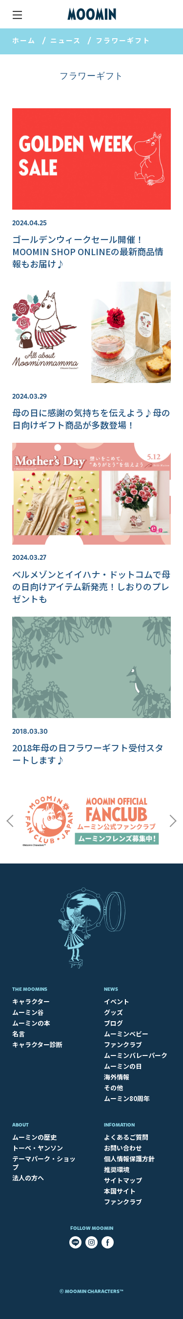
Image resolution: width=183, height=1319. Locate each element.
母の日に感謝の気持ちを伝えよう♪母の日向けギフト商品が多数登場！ (91, 418)
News (111, 989)
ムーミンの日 (123, 1066)
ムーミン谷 (28, 1012)
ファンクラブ (123, 1044)
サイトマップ (123, 1180)
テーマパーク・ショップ (44, 1162)
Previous (10, 821)
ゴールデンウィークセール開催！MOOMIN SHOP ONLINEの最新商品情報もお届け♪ (87, 251)
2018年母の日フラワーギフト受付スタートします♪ (87, 753)
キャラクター (31, 1001)
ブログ (113, 1023)
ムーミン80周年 (127, 1098)
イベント (116, 1001)
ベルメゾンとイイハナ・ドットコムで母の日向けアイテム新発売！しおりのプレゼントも (91, 586)
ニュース (65, 40)
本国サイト (120, 1191)
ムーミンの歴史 (34, 1137)
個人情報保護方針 (129, 1158)
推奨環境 (116, 1169)
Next (173, 821)
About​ (20, 1125)
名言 (18, 1034)
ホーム (24, 40)
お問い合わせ (123, 1148)
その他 (113, 1087)
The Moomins (29, 989)
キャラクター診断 (37, 1044)
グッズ (113, 1012)
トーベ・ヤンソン (37, 1148)
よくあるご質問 (126, 1137)
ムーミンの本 (31, 1023)
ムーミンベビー (126, 1034)
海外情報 (116, 1077)
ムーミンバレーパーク (135, 1055)
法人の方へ (28, 1178)
